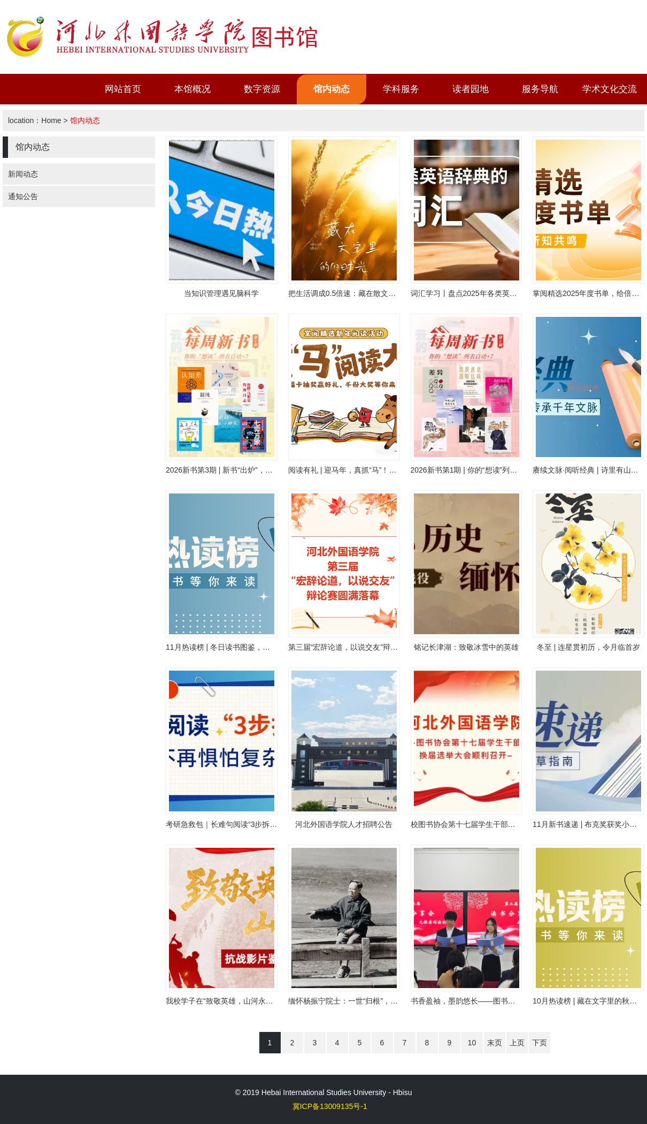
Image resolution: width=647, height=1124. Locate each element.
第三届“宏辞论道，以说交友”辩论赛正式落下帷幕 (369, 647)
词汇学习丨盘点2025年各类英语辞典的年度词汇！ (494, 293)
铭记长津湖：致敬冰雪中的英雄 (466, 647)
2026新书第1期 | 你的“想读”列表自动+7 (476, 470)
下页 (539, 1042)
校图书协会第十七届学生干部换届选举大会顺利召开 (497, 824)
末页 (494, 1042)
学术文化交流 (609, 89)
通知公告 (23, 196)
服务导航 (540, 89)
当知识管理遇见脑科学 (221, 293)
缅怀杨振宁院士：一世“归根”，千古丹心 (354, 1001)
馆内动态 (331, 89)
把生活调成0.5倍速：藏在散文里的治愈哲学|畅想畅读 (376, 293)
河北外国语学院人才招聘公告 (343, 824)
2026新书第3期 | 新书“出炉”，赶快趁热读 (234, 470)
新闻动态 (23, 174)
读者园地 (470, 89)
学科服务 (401, 89)
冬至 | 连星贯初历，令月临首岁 (588, 647)
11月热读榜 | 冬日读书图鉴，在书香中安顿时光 (244, 647)
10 (472, 1042)
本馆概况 (192, 89)
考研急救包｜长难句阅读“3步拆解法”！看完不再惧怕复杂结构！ (271, 824)
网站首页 (123, 89)
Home (51, 120)
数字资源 (262, 89)
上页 (517, 1042)
